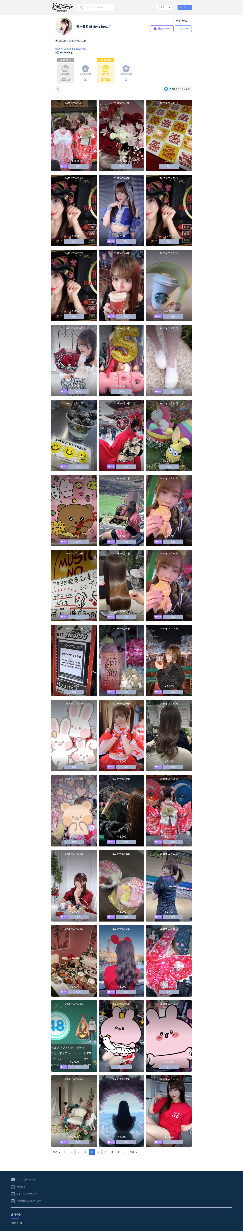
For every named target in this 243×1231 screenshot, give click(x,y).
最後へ (133, 1152)
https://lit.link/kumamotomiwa (70, 48)
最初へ (56, 1152)
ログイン (184, 7)
